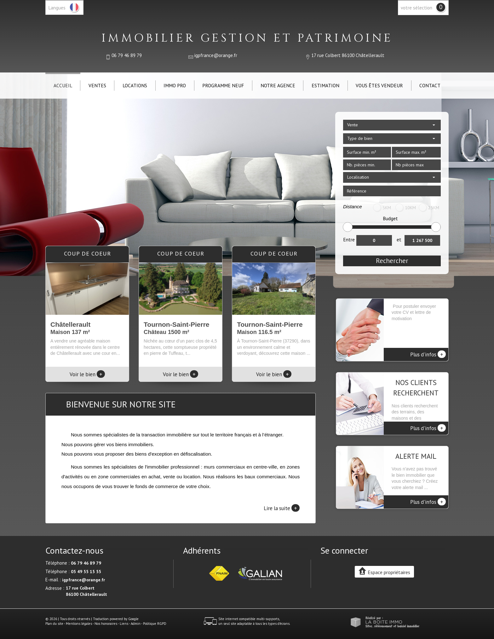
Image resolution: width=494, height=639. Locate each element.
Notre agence (278, 85)
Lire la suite (282, 508)
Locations (135, 85)
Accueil (63, 85)
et (399, 239)
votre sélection (416, 7)
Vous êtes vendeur (379, 85)
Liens (124, 623)
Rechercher (392, 260)
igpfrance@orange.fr (215, 55)
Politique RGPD (154, 623)
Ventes (97, 85)
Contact (429, 85)
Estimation (325, 85)
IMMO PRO (175, 85)
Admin (136, 623)
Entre (349, 239)
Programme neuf (223, 85)
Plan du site (54, 623)
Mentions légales (79, 623)
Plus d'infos (428, 354)
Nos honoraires (106, 623)
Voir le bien (87, 374)
